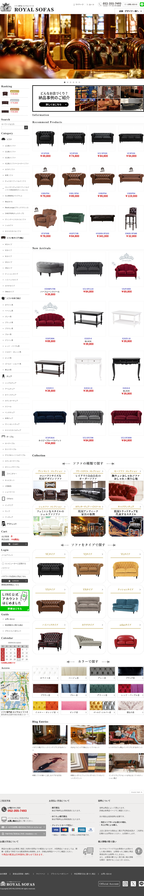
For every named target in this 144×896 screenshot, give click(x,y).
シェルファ (9, 225)
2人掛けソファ (10, 151)
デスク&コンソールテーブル (15, 455)
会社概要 (3, 874)
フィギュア (9, 517)
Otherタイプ (9, 292)
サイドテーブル (10, 449)
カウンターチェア (11, 401)
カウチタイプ (10, 286)
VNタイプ (8, 268)
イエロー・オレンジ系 (13, 352)
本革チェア (9, 418)
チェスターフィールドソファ (15, 181)
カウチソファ (10, 169)
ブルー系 (8, 334)
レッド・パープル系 (12, 346)
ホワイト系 (9, 305)
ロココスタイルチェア (13, 430)
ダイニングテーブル (12, 467)
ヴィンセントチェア (12, 424)
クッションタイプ (11, 274)
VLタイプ (8, 256)
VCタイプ (8, 244)
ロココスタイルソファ (13, 231)
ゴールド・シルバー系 (13, 364)
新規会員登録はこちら (10, 585)
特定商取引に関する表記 (14, 625)
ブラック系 (9, 322)
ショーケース (10, 492)
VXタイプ (8, 262)
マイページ (40, 874)
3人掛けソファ (10, 158)
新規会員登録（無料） (21, 874)
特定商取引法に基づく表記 (84, 874)
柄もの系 (8, 370)
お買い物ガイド (14, 821)
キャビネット (10, 480)
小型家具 (8, 486)
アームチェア (10, 389)
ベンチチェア (10, 412)
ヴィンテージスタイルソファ (15, 219)
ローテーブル (10, 443)
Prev (1, 47)
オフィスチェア (10, 395)
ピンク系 (8, 358)
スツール (8, 406)
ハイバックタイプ (11, 280)
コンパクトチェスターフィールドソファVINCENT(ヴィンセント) (17, 188)
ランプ (7, 511)
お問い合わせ (10, 619)
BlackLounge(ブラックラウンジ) (16, 207)
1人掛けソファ (10, 146)
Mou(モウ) (8, 202)
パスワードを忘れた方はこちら (13, 576)
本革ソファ (9, 175)
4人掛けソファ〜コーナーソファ (17, 163)
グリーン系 (9, 340)
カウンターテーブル (12, 461)
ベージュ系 (9, 311)
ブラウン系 (9, 328)
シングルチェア (10, 383)
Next (142, 47)
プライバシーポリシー (13, 631)
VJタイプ (8, 250)
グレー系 (8, 316)
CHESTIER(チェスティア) (14, 213)
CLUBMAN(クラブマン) (13, 196)
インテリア (9, 505)
